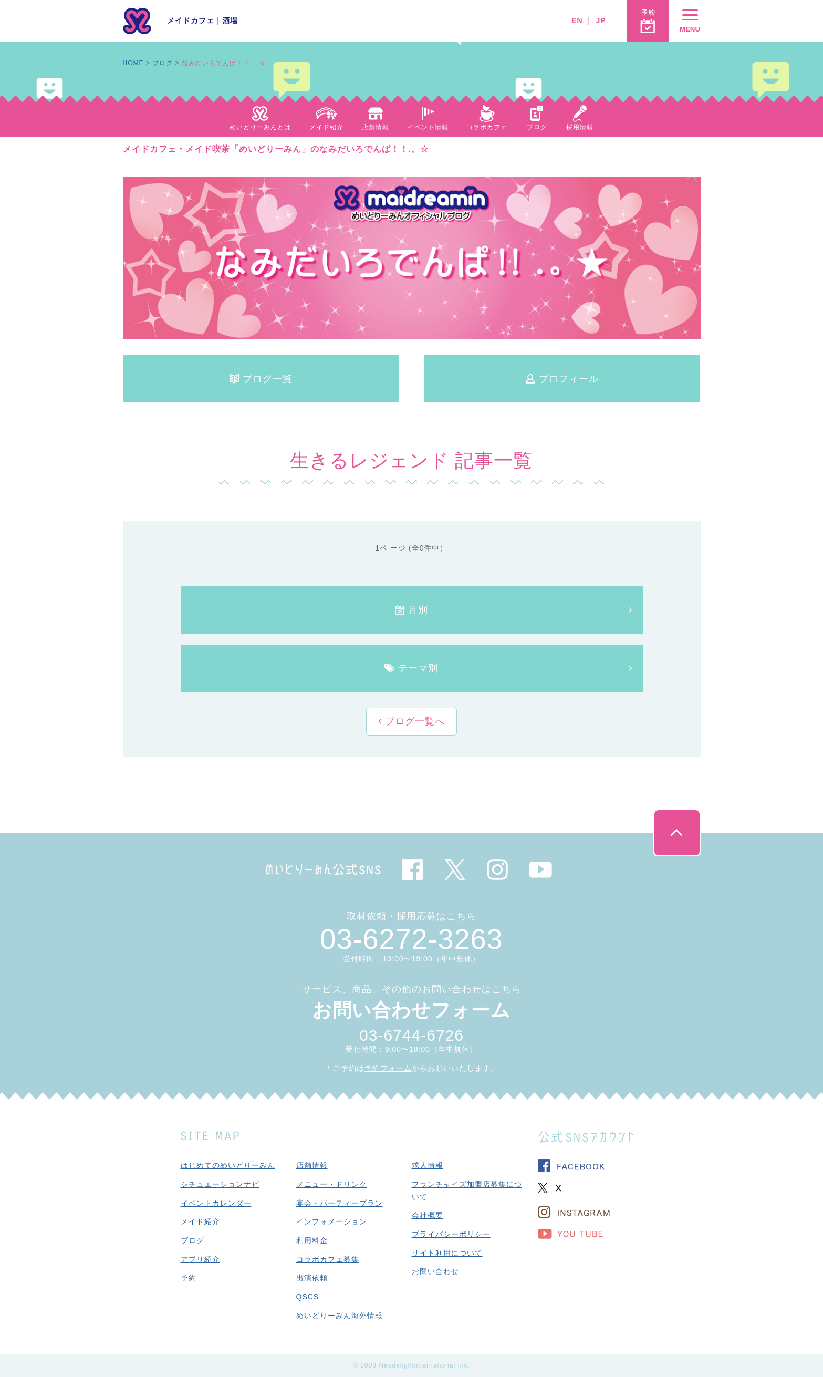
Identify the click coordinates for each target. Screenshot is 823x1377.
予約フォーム (388, 1068)
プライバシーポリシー (451, 1234)
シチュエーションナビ (220, 1184)
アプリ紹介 (200, 1259)
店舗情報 (312, 1165)
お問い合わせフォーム (411, 1010)
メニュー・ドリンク (331, 1184)
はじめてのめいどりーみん (228, 1165)
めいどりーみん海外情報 (339, 1315)
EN (576, 20)
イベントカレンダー (216, 1203)
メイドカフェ (190, 20)
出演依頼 (312, 1278)
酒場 (230, 20)
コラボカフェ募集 (327, 1259)
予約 (188, 1278)
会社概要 (427, 1215)
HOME (133, 63)
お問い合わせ (435, 1271)
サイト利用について (447, 1253)
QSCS (307, 1296)
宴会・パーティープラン (339, 1203)
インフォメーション (331, 1221)
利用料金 (312, 1240)
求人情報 (427, 1165)
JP (601, 20)
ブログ (162, 63)
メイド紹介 (200, 1221)
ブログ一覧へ (413, 721)
